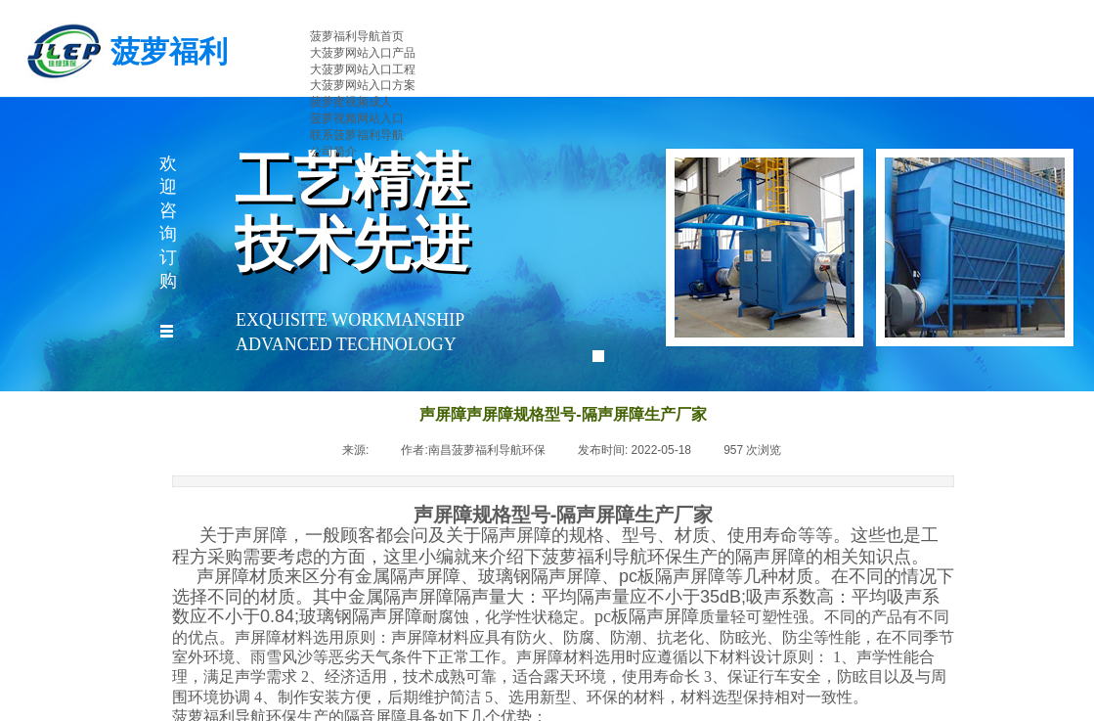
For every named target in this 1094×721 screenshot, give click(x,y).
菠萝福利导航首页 (357, 36)
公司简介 (333, 151)
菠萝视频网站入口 (357, 118)
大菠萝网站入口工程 (363, 69)
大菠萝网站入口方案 (363, 85)
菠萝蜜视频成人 (351, 102)
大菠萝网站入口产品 (363, 53)
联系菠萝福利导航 (357, 135)
